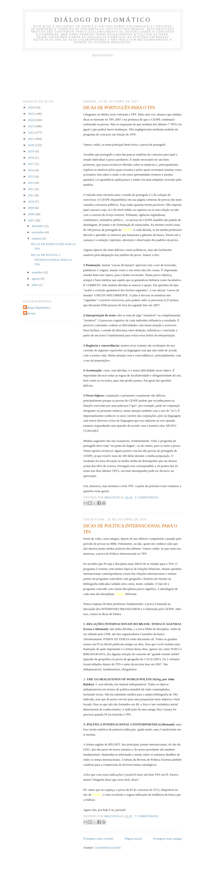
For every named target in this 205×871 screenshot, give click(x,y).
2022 (31, 132)
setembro (38, 272)
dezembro (38, 226)
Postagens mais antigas (167, 838)
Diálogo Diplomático (102, 19)
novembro (38, 232)
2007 (31, 220)
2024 (31, 120)
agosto (36, 278)
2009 (31, 208)
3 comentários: (147, 497)
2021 (31, 139)
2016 (31, 170)
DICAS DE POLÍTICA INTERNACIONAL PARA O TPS (130, 529)
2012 (31, 189)
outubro (37, 238)
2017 (31, 164)
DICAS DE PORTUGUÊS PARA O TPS (119, 107)
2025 (31, 113)
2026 (31, 107)
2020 (31, 145)
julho (35, 285)
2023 (31, 126)
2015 (31, 176)
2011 (31, 195)
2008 (31, 214)
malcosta (29, 313)
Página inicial (133, 838)
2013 (31, 182)
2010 (31, 201)
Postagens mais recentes (98, 838)
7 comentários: (147, 816)
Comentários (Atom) (108, 847)
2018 (31, 157)
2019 (31, 151)
